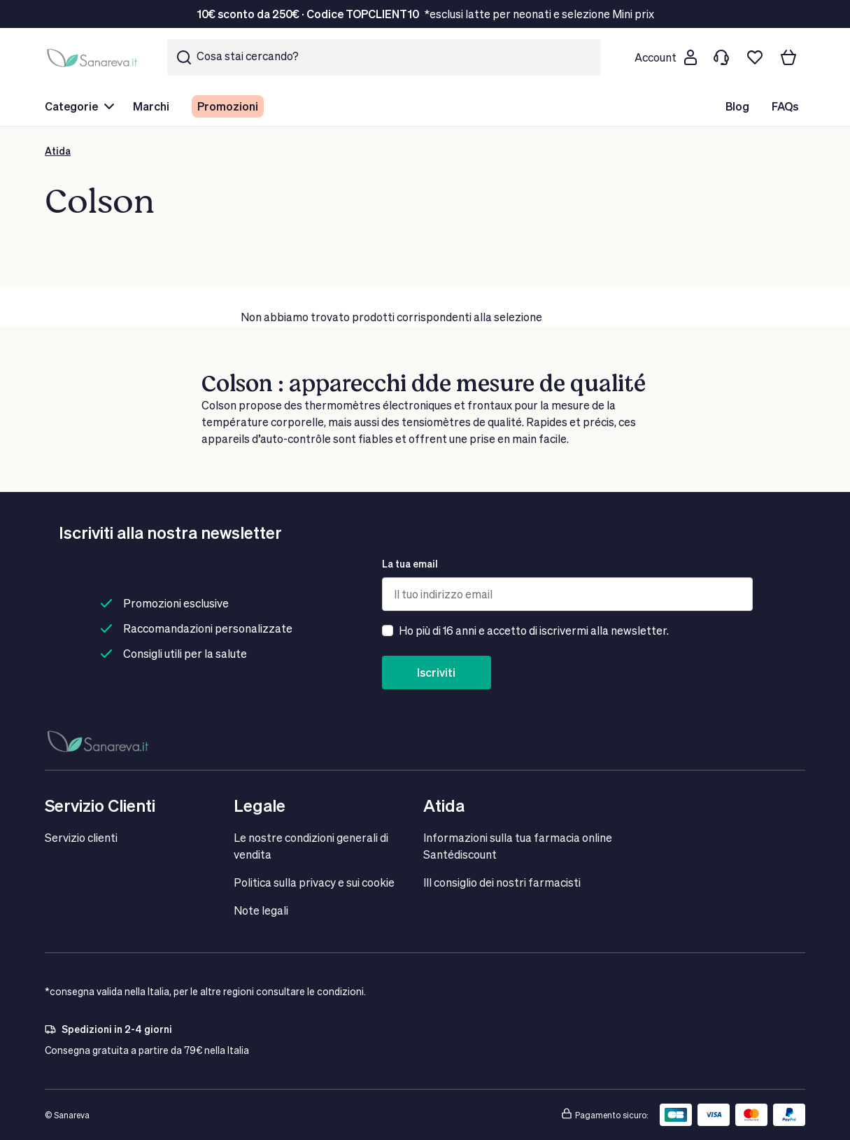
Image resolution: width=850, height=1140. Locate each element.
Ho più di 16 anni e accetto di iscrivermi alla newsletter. (534, 630)
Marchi (151, 106)
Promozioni (227, 106)
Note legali (261, 910)
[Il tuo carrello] (788, 57)
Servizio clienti (81, 837)
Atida (58, 151)
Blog (737, 106)
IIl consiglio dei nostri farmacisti (502, 882)
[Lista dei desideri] (755, 57)
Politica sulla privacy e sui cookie (314, 882)
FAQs (785, 106)
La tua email (410, 564)
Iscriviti (436, 672)
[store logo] (95, 58)
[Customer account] (665, 57)
